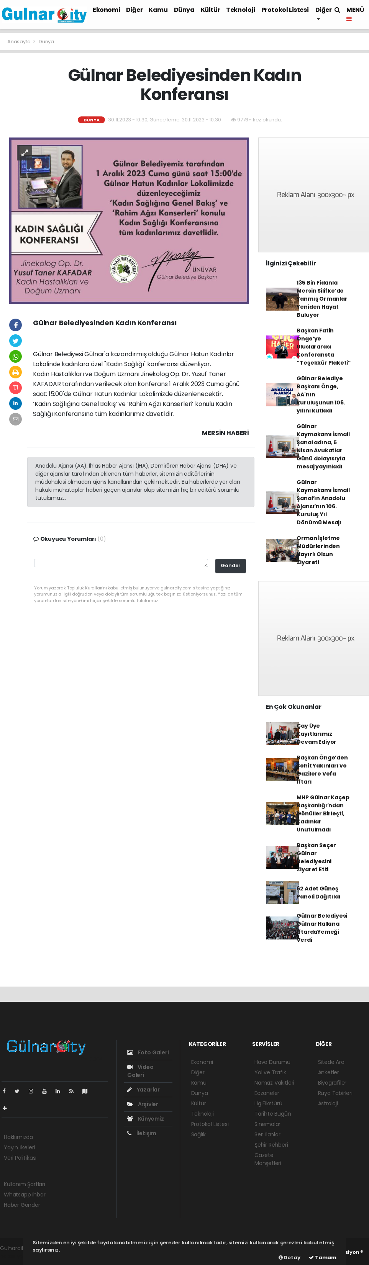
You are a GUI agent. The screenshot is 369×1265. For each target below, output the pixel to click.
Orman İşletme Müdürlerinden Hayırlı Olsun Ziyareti (318, 550)
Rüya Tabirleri (335, 1093)
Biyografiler (332, 1083)
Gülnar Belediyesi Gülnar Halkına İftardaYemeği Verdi (322, 928)
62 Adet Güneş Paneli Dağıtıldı (318, 892)
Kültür (210, 9)
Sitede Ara (331, 1062)
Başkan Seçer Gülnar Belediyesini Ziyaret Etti (316, 857)
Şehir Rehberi (271, 1145)
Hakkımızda (18, 1137)
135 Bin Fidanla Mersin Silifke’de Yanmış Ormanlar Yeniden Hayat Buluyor (322, 299)
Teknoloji (240, 9)
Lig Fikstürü (268, 1103)
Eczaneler (266, 1093)
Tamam (322, 1257)
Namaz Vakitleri (274, 1083)
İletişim (141, 1133)
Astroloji (328, 1103)
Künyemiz (145, 1119)
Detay (289, 1257)
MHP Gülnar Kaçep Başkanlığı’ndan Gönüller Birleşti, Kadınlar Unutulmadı (323, 813)
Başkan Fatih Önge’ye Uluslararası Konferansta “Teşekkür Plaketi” (324, 347)
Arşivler (142, 1104)
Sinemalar (267, 1124)
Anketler (328, 1072)
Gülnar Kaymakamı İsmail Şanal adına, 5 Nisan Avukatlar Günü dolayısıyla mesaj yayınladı (323, 446)
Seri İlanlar (267, 1134)
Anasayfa (19, 41)
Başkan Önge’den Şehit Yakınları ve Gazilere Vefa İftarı (322, 770)
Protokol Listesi (285, 9)
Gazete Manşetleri (267, 1159)
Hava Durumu (272, 1062)
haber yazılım (17, 1256)
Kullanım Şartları (24, 1184)
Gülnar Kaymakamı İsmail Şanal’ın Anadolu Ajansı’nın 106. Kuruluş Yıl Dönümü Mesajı (323, 502)
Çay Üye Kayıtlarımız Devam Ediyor (316, 734)
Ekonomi (106, 9)
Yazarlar (143, 1089)
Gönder (231, 565)
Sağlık (198, 1134)
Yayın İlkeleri (19, 1147)
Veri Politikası (20, 1158)
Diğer (134, 9)
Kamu (158, 9)
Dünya (184, 9)
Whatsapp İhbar (24, 1194)
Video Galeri (140, 1071)
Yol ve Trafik (270, 1072)
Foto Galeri (148, 1052)
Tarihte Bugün (272, 1114)
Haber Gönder (22, 1205)
